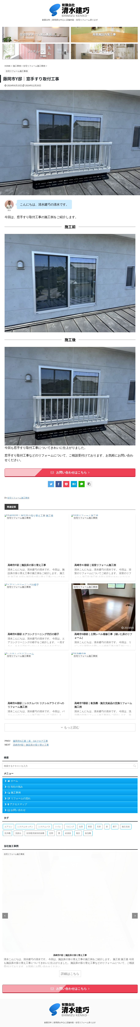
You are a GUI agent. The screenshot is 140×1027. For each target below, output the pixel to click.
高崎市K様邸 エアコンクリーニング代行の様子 (33, 634)
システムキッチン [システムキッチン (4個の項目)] (25, 826)
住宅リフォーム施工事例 (18, 498)
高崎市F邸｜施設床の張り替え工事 (27, 565)
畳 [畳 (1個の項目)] (59, 833)
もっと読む (71, 727)
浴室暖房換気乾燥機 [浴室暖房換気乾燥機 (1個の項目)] (35, 833)
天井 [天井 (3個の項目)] (99, 826)
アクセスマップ (17, 804)
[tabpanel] (70, 916)
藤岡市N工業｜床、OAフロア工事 (30, 741)
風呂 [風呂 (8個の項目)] (78, 833)
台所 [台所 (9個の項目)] (81, 826)
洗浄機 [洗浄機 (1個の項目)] (7, 833)
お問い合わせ (17, 810)
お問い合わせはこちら (70, 472)
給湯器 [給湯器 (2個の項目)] (68, 833)
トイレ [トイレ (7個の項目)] (58, 826)
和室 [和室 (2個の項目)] (90, 826)
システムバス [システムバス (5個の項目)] (44, 826)
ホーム (13, 781)
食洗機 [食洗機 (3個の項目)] (88, 833)
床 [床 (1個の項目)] (107, 826)
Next (135, 916)
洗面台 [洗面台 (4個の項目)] (18, 833)
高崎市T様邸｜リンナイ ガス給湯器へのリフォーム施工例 (70, 955)
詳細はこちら (70, 973)
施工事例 (14, 792)
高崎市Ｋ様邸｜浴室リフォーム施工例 (95, 565)
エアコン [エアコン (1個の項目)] (8, 826)
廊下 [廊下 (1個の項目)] (115, 826)
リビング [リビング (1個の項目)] (70, 826)
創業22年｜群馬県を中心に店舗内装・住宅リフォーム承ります (70, 1022)
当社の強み (15, 786)
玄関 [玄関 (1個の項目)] (51, 833)
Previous (5, 916)
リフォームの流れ (19, 798)
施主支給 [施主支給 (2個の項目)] (126, 826)
